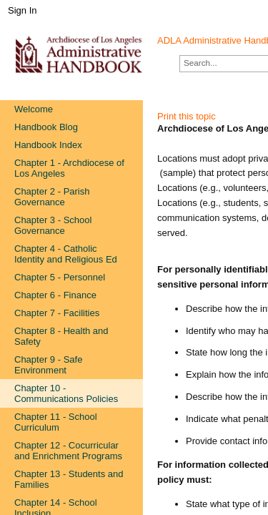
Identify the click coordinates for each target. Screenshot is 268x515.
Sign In (22, 10)
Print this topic (186, 116)
